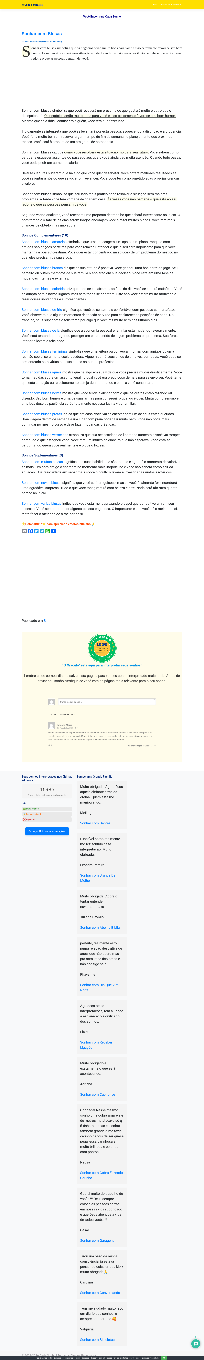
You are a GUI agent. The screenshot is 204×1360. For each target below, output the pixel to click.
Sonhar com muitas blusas (42, 462)
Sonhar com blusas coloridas (44, 289)
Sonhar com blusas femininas (45, 351)
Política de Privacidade (171, 4)
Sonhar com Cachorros (98, 1094)
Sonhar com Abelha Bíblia (100, 928)
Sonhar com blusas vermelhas (45, 435)
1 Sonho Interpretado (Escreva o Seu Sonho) (42, 41)
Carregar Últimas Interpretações (47, 831)
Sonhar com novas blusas (42, 483)
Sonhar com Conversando (100, 1293)
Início (155, 4)
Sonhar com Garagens (97, 1241)
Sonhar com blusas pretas (42, 414)
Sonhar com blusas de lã (41, 331)
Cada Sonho (30, 4)
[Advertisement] (102, 86)
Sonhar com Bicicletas (97, 1340)
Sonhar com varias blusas (42, 504)
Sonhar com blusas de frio (42, 310)
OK (164, 1358)
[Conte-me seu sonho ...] (107, 701)
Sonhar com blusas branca (42, 268)
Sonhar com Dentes (95, 823)
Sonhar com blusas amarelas (44, 242)
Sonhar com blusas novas (42, 393)
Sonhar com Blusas (42, 33)
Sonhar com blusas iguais (42, 372)
